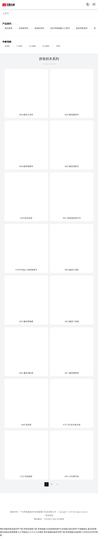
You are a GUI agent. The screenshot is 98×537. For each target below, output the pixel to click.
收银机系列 (39, 28)
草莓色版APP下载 (15, 529)
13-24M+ (32, 46)
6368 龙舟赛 (26, 425)
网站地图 (4, 529)
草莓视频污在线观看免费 (48, 529)
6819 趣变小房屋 (72, 321)
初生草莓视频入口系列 (60, 28)
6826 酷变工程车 (26, 115)
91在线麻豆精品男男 (68, 529)
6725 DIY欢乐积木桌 (71, 425)
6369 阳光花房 (26, 218)
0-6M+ (7, 46)
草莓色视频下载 (30, 529)
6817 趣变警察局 (72, 373)
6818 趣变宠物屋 (26, 321)
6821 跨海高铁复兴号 (72, 218)
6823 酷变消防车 (72, 166)
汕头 (54, 519)
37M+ (58, 46)
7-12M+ (19, 46)
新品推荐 (8, 28)
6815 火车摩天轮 (72, 476)
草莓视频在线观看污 (74, 532)
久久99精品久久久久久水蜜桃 (30, 532)
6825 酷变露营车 (72, 115)
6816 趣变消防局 (26, 373)
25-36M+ (46, 46)
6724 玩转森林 (26, 476)
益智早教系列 (82, 28)
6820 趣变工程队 (72, 270)
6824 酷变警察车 (26, 166)
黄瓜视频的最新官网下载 (54, 532)
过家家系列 (23, 28)
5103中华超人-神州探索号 (26, 270)
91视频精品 (82, 529)
